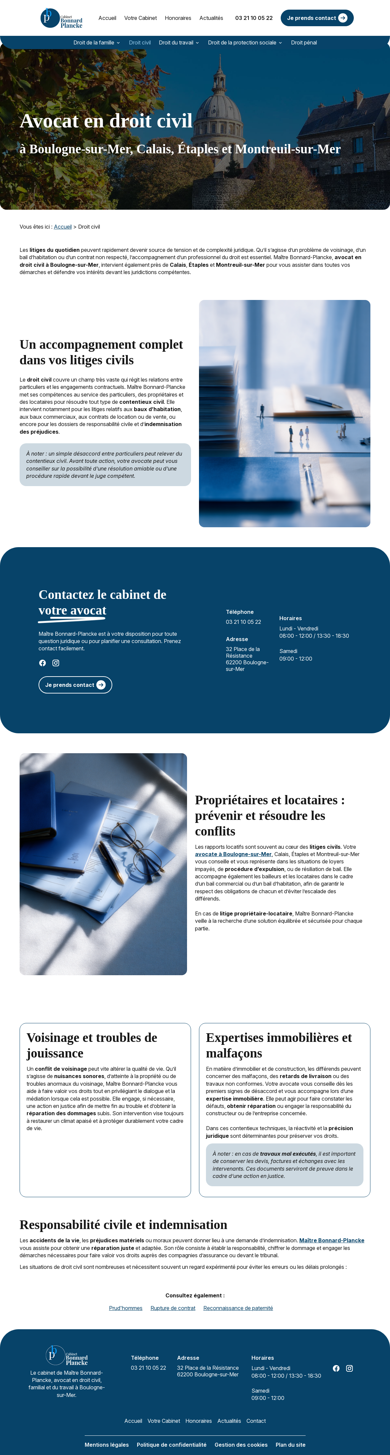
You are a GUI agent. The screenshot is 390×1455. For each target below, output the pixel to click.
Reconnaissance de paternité (238, 1298)
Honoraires (178, 18)
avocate (207, 844)
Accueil (107, 18)
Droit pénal (304, 42)
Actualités (211, 18)
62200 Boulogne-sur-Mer (248, 649)
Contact (256, 1411)
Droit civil (140, 42)
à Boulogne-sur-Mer (245, 844)
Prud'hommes (126, 1298)
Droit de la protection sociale (242, 42)
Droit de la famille (93, 42)
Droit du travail (176, 42)
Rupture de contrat (172, 1298)
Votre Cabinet (140, 18)
